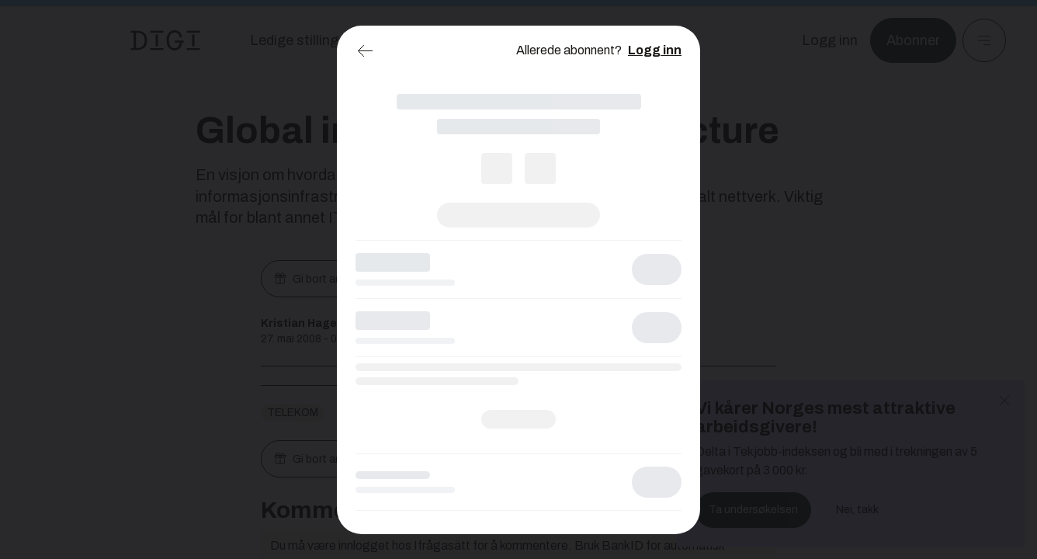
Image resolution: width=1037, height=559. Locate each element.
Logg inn (655, 50)
